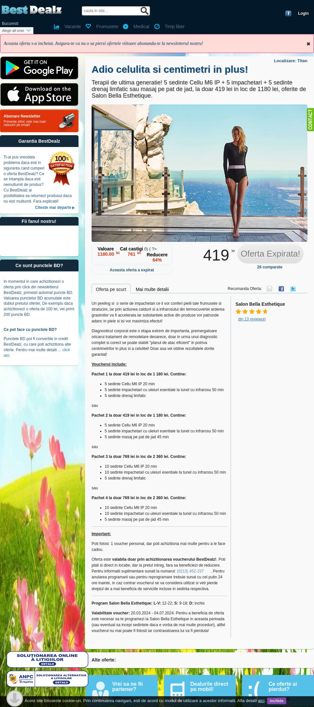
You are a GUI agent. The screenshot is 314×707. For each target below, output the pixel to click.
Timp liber (175, 26)
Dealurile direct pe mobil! (209, 686)
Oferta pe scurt (111, 289)
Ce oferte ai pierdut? (283, 686)
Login (303, 13)
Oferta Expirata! (270, 254)
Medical (141, 26)
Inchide (308, 44)
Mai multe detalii (152, 289)
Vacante (72, 26)
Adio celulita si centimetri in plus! (170, 69)
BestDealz (31, 10)
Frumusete (107, 26)
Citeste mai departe (53, 207)
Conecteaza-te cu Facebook (288, 13)
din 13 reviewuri (252, 319)
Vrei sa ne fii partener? (127, 686)
